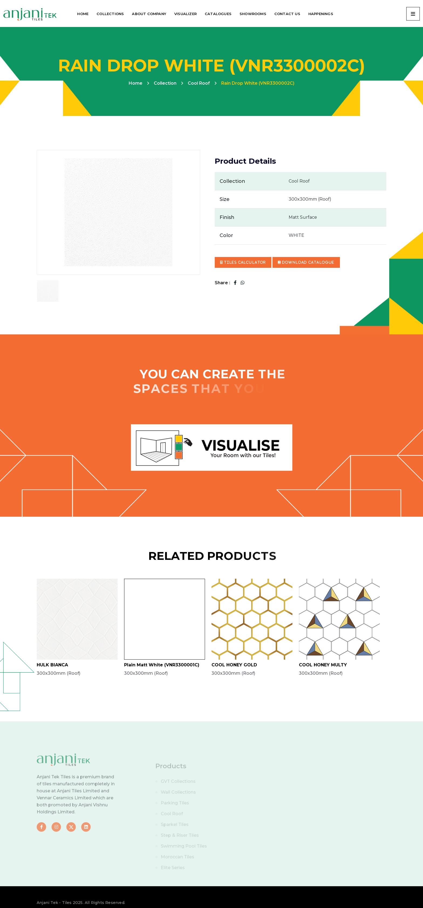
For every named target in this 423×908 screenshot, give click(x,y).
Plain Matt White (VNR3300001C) (161, 664)
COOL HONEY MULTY (323, 664)
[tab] (48, 291)
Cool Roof (199, 83)
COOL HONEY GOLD (234, 664)
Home (135, 83)
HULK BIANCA (52, 664)
